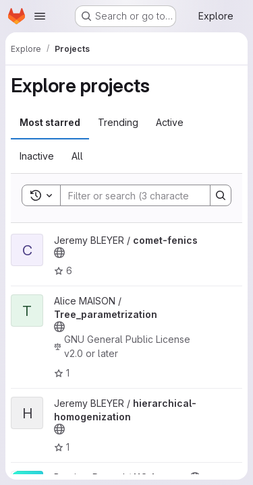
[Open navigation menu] (40, 16)
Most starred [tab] (50, 122)
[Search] (149, 195)
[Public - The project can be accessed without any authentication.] (59, 252)
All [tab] (77, 156)
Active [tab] (170, 122)
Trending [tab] (118, 122)
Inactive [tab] (37, 156)
